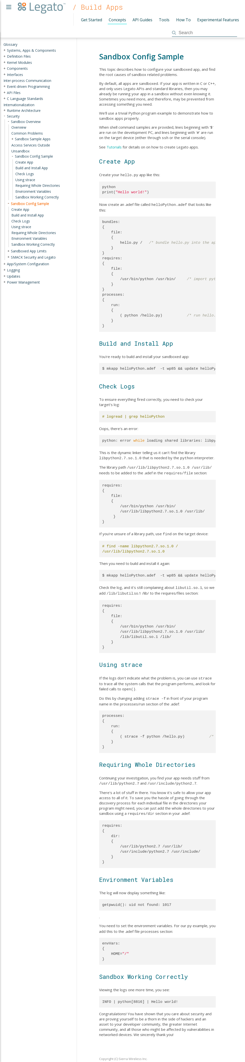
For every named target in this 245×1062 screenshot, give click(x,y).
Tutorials (114, 146)
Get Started (91, 20)
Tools (164, 20)
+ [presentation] (4, 50)
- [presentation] (4, 116)
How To (183, 20)
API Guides (142, 20)
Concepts (117, 20)
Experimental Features (218, 20)
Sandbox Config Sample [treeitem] (30, 203)
